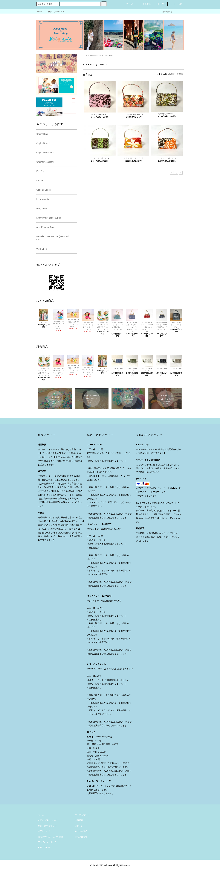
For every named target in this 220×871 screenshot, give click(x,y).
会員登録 (145, 4)
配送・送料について (47, 826)
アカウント (129, 4)
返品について (44, 831)
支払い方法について (47, 820)
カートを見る (81, 831)
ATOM (47, 847)
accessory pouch (107, 55)
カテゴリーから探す (54, 12)
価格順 (171, 74)
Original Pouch (94, 55)
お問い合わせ (165, 12)
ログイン (159, 4)
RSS (40, 847)
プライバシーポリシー (48, 842)
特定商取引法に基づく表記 (50, 836)
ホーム (40, 12)
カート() (176, 4)
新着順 (180, 74)
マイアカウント (82, 815)
